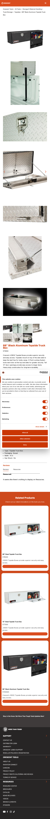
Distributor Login (10, 743)
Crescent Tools (8, 9)
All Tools (18, 9)
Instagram (10, 811)
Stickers (6, 805)
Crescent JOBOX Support (13, 750)
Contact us (7, 740)
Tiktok (14, 811)
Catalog (6, 792)
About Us (6, 761)
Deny (25, 445)
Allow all (25, 432)
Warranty (7, 746)
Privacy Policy (8, 771)
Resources (16, 469)
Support (7, 736)
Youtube (4, 811)
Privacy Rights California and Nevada (18, 774)
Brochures (7, 789)
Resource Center (10, 786)
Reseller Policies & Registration (16, 753)
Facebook (7, 811)
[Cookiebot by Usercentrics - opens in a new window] (39, 372)
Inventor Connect (10, 764)
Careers (6, 768)
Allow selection (25, 439)
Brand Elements (9, 802)
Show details (40, 426)
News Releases (9, 795)
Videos (5, 799)
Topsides (17, 12)
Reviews (6, 469)
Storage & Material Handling (32, 9)
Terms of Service (10, 777)
